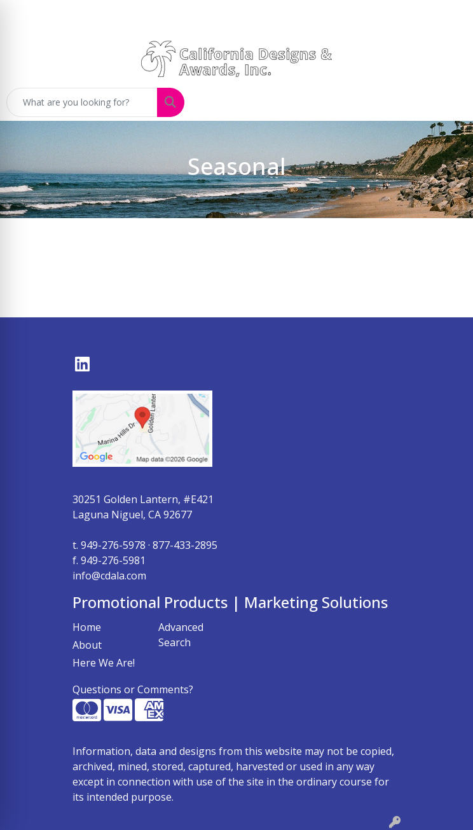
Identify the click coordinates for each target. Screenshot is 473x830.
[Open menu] (447, 102)
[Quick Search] (82, 102)
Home (86, 627)
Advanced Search (180, 634)
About (87, 645)
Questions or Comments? (132, 689)
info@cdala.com (109, 576)
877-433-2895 (185, 545)
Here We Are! (103, 663)
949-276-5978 (113, 545)
